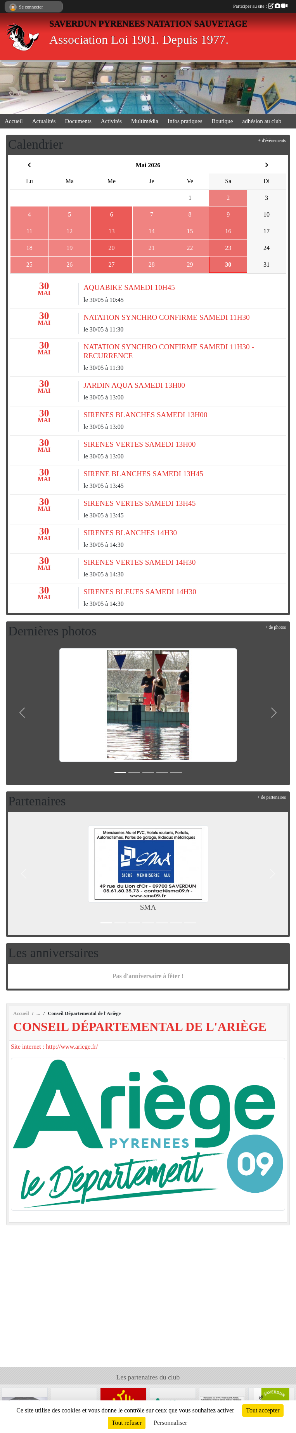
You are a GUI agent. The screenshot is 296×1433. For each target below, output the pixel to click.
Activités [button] (111, 121)
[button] (22, 712)
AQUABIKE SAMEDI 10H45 (129, 287)
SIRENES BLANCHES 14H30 (130, 533)
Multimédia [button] (144, 121)
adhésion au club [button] (262, 121)
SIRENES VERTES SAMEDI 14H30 (139, 562)
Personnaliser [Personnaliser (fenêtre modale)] (170, 1422)
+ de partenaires (271, 797)
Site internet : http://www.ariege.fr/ (54, 1046)
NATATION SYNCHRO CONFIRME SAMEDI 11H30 (166, 317)
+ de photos (275, 627)
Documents (78, 121)
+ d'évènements (272, 140)
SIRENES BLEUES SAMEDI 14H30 (139, 592)
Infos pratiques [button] (185, 121)
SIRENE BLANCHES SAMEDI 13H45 (143, 474)
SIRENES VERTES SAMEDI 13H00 (139, 444)
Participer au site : (260, 6)
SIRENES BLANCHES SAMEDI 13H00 (145, 415)
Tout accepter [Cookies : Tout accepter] (262, 1410)
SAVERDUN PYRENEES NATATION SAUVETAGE (148, 23)
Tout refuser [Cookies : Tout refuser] (127, 1422)
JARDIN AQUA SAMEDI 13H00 (134, 385)
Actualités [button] (44, 121)
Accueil (14, 121)
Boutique (222, 121)
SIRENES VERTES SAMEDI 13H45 (139, 503)
